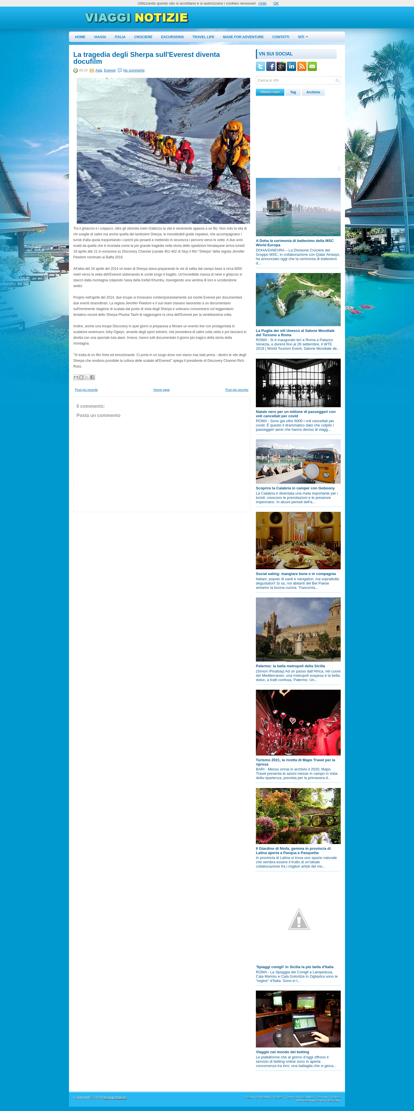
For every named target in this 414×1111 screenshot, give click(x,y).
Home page (162, 389)
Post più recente (86, 389)
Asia (98, 70)
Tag (293, 92)
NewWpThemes (271, 1097)
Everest (110, 70)
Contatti (280, 37)
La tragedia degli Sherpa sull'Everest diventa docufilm (146, 58)
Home (80, 37)
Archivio (313, 92)
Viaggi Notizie (114, 1097)
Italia (120, 37)
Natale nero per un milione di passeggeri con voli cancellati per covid (296, 414)
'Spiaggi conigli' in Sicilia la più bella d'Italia (295, 967)
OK (276, 3)
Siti (305, 35)
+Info (262, 3)
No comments (134, 70)
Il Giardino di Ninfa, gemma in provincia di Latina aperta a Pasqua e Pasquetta (293, 850)
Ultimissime (270, 92)
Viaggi (100, 37)
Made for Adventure (243, 37)
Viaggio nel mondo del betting (282, 1052)
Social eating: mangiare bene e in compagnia (296, 574)
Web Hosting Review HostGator (318, 1100)
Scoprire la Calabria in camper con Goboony (295, 488)
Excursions (172, 37)
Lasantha (306, 1097)
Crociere (143, 37)
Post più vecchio (236, 389)
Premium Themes (328, 1097)
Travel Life (203, 37)
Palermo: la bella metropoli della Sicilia (290, 666)
